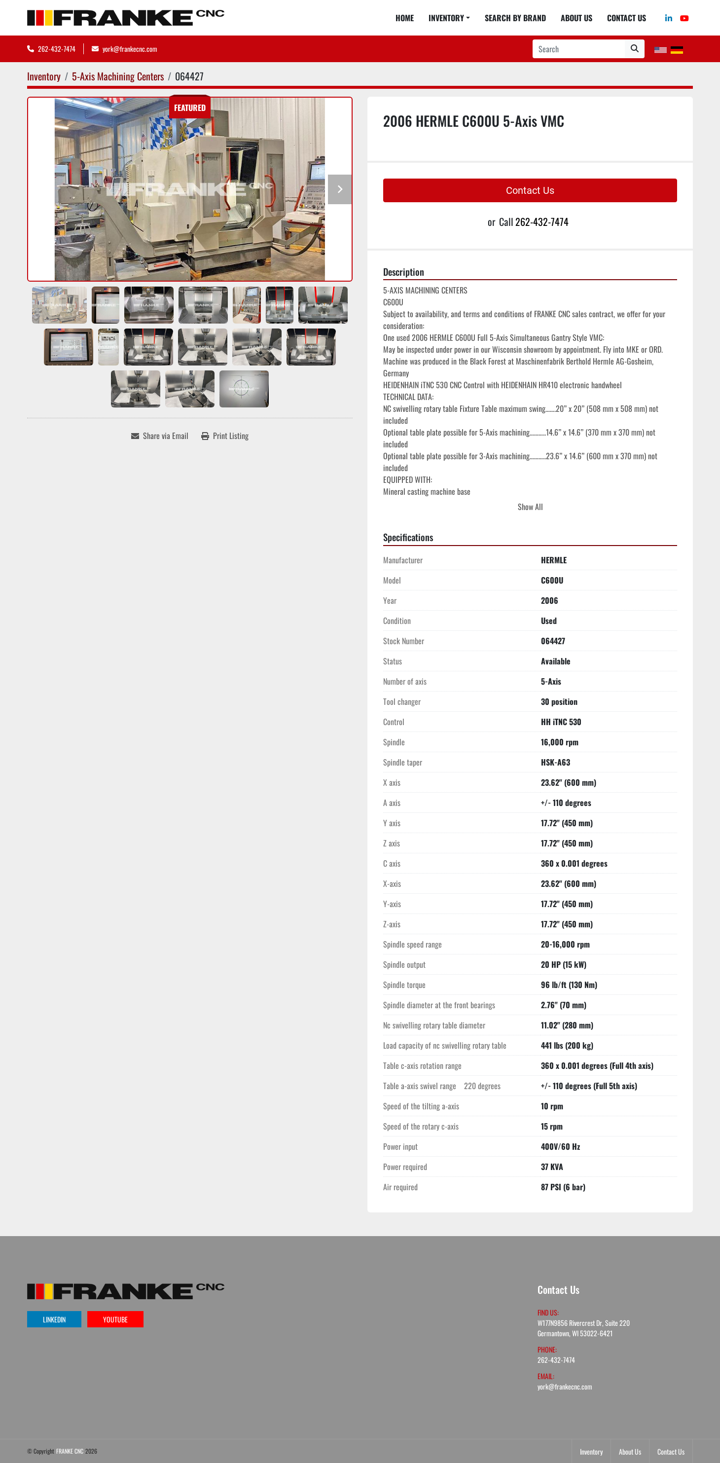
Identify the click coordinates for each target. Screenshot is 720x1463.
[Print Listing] (225, 435)
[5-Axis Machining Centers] (118, 76)
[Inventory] (44, 76)
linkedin (54, 1319)
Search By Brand (515, 18)
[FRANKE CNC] (125, 1290)
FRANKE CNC (69, 1451)
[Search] (579, 48)
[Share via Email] (160, 435)
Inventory (446, 18)
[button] (449, 18)
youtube (115, 1319)
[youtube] (684, 18)
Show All (530, 506)
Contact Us (626, 18)
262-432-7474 (56, 48)
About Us (576, 18)
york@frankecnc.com (130, 48)
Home (405, 18)
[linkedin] (668, 18)
